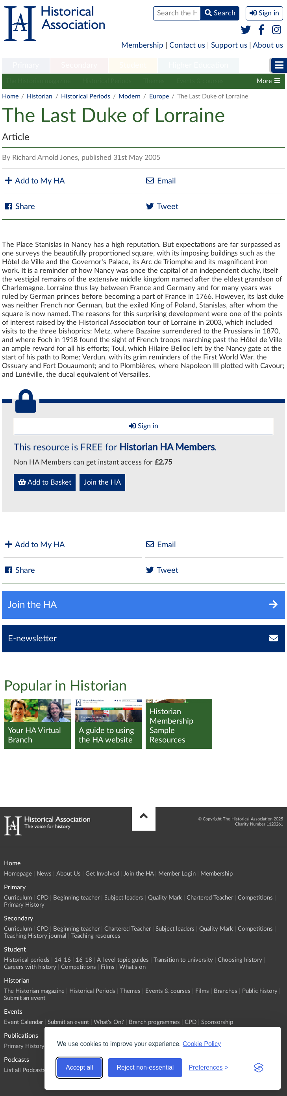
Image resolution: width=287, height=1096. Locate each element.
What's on (132, 967)
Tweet (161, 206)
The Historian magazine (38, 81)
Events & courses (200, 81)
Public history (260, 991)
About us (268, 45)
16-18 (84, 960)
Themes (154, 81)
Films (108, 967)
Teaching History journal (35, 936)
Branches (225, 991)
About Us (68, 874)
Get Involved (102, 874)
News (44, 874)
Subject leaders (123, 898)
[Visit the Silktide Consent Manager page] (258, 1067)
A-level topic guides (123, 960)
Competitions (255, 898)
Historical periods (27, 960)
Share (19, 206)
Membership (142, 45)
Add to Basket (44, 482)
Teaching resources (95, 936)
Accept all (79, 1067)
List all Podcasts (25, 1070)
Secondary (79, 65)
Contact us (187, 45)
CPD (42, 898)
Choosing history (240, 960)
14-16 (62, 960)
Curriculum (18, 898)
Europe (159, 96)
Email (160, 181)
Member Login (177, 874)
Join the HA (102, 482)
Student (132, 65)
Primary (26, 65)
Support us (229, 45)
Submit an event (24, 998)
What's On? (109, 1022)
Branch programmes (154, 1022)
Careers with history (30, 967)
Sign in (143, 426)
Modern (130, 96)
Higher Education (198, 65)
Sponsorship (217, 1022)
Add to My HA (34, 181)
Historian (39, 96)
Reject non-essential (145, 1067)
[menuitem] (26, 66)
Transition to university (183, 960)
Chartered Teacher (210, 898)
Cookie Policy (202, 1043)
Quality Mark (165, 898)
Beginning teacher (76, 898)
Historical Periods (106, 81)
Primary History (24, 905)
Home (10, 96)
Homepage (18, 874)
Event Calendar (23, 1022)
